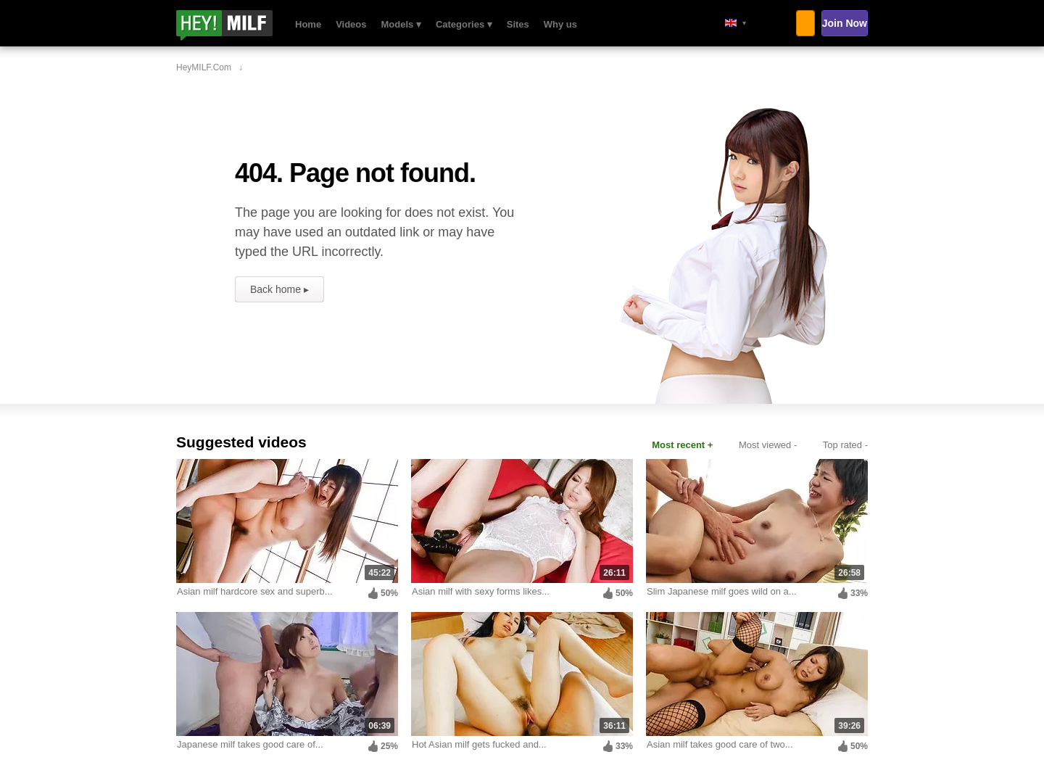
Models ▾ (401, 24)
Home (308, 24)
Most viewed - (768, 444)
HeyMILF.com (243, 25)
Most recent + (682, 444)
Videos (351, 24)
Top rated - (845, 444)
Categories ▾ (464, 24)
